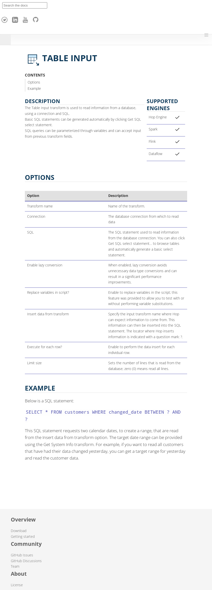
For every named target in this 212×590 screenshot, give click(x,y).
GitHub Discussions (26, 560)
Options (34, 82)
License (17, 584)
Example (34, 88)
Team (15, 566)
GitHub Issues (22, 555)
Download (18, 530)
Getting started (23, 536)
